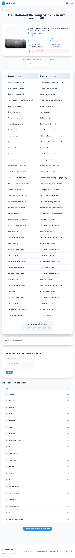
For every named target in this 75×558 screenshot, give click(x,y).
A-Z (72, 3)
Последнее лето (14, 506)
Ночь (11, 427)
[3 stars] (39, 327)
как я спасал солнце (16, 519)
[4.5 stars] (46, 327)
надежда (12, 420)
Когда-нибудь (14, 493)
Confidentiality (53, 551)
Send (9, 372)
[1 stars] (29, 327)
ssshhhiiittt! (17, 10)
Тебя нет (12, 414)
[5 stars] (49, 327)
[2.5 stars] (36, 327)
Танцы (11, 394)
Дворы (11, 407)
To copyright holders (41, 551)
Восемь (11, 513)
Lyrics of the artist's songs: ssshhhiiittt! (37, 528)
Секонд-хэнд (13, 453)
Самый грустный (15, 440)
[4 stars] (44, 327)
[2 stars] (34, 327)
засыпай (12, 400)
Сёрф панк (12, 480)
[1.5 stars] (31, 327)
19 (10, 447)
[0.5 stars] (26, 327)
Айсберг (12, 433)
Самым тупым (14, 486)
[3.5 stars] (41, 327)
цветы (11, 473)
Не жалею (12, 460)
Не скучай (12, 499)
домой (11, 466)
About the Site (28, 551)
